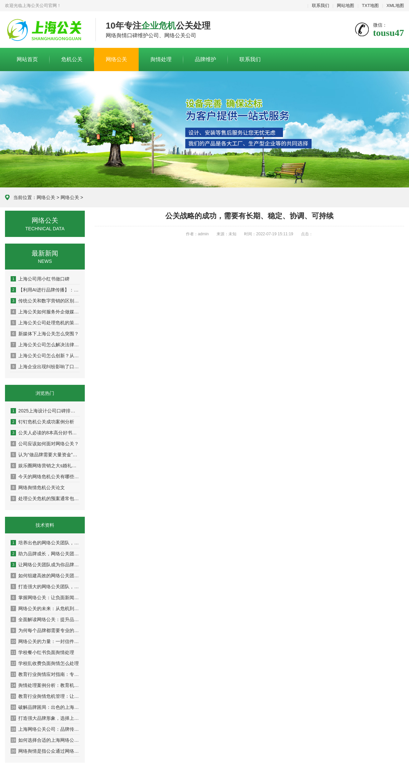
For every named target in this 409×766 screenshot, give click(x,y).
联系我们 (320, 5)
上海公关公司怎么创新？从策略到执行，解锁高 (45, 355)
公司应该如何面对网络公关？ (45, 443)
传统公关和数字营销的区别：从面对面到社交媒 (45, 300)
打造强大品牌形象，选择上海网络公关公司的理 (45, 718)
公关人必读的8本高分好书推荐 (45, 432)
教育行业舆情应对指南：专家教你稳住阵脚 (45, 674)
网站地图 (345, 5)
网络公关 (116, 59)
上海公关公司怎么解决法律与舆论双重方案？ (45, 344)
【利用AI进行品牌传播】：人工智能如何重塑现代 (45, 289)
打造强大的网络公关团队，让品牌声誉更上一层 (45, 586)
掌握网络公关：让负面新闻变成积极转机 (45, 597)
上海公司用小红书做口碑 (40, 278)
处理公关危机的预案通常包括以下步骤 (45, 498)
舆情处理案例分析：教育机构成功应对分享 (45, 685)
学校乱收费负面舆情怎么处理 (45, 663)
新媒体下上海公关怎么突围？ (45, 333)
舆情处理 (161, 59)
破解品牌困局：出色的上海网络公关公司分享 (45, 707)
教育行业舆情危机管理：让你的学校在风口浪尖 (45, 696)
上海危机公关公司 (45, 30)
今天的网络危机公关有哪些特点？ (45, 476)
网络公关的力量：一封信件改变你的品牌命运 (45, 641)
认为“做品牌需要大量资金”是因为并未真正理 (45, 454)
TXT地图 (370, 5)
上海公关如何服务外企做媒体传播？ (45, 311)
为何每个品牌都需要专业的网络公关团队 (45, 630)
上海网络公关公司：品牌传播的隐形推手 (45, 729)
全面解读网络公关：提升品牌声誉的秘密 (45, 619)
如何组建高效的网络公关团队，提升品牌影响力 (45, 575)
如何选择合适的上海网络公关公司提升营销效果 (45, 740)
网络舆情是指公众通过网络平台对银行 (45, 751)
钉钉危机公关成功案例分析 (42, 421)
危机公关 (71, 59)
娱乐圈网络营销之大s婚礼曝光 (45, 465)
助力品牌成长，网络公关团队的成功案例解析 (45, 553)
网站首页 (27, 59)
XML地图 (395, 5)
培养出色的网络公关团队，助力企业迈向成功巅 (45, 542)
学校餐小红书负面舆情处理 (42, 652)
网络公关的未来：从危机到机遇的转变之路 (45, 608)
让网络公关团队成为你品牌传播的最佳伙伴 (45, 564)
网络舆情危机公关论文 (38, 487)
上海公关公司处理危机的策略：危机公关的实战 (45, 322)
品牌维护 (205, 59)
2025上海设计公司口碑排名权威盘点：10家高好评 (45, 410)
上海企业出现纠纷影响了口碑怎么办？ (45, 366)
